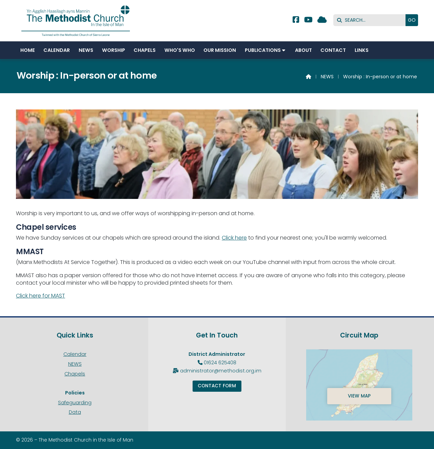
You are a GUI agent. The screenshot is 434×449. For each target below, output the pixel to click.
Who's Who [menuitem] (179, 50)
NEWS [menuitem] (86, 50)
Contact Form (217, 386)
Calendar (74, 354)
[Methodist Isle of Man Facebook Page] (296, 20)
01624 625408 (220, 362)
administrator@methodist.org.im (220, 370)
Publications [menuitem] (263, 50)
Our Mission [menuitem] (219, 50)
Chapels (74, 373)
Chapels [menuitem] (145, 50)
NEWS (327, 76)
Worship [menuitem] (113, 50)
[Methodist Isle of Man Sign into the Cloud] (322, 20)
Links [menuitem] (362, 50)
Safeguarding (75, 402)
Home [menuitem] (27, 50)
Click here (234, 238)
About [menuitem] (303, 50)
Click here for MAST (40, 296)
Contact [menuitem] (333, 50)
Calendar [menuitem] (56, 50)
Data (75, 412)
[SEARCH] (371, 20)
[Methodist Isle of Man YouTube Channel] (308, 20)
